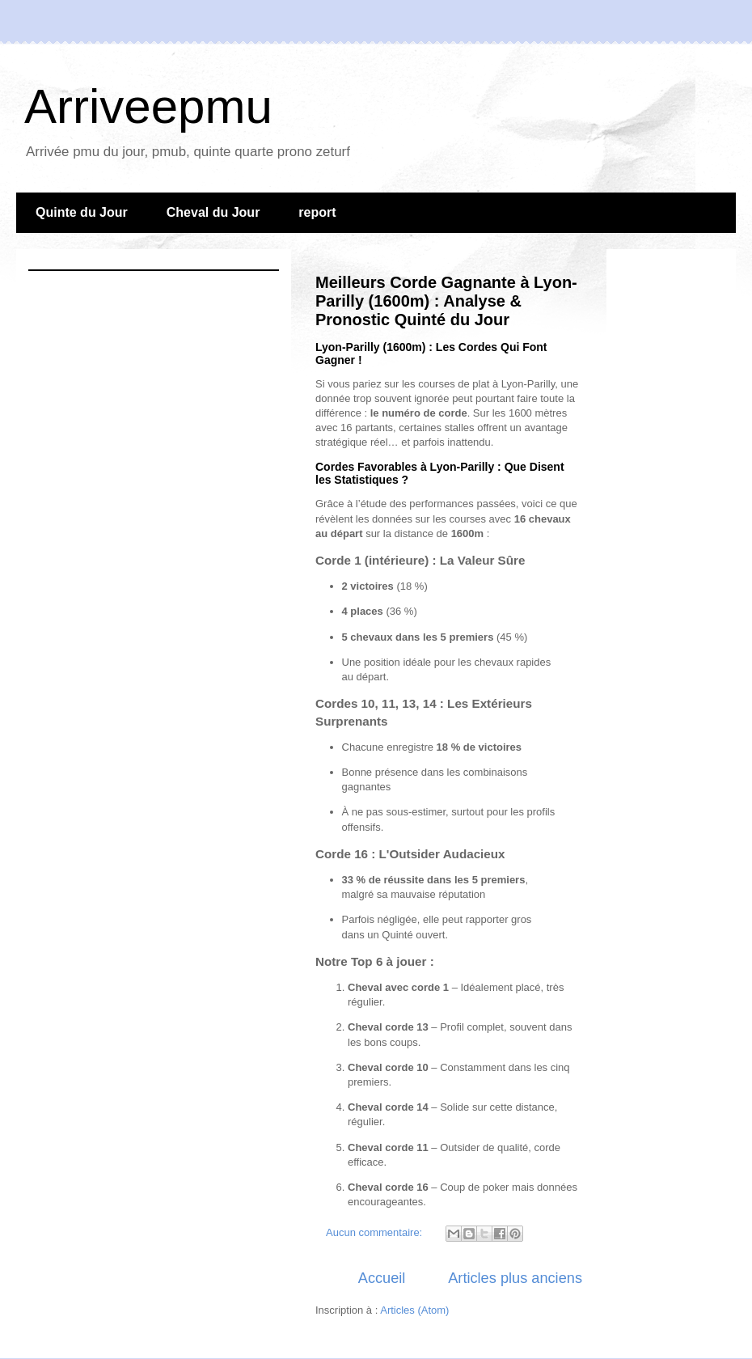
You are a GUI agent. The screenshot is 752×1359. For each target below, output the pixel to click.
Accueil (382, 1278)
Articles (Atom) (414, 1310)
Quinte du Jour (82, 212)
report (317, 212)
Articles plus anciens (515, 1278)
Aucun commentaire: (375, 1232)
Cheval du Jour (213, 212)
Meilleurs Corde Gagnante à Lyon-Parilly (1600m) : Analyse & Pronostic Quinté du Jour (446, 301)
